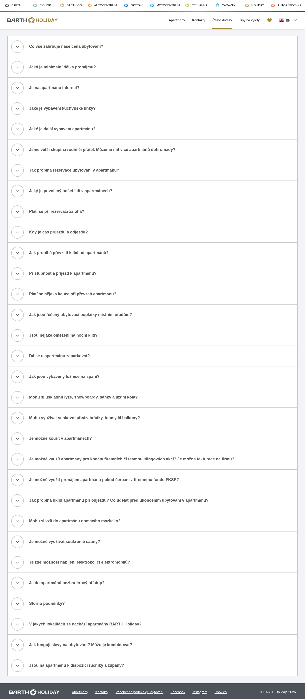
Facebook (177, 692)
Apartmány (80, 692)
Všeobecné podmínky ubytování (139, 692)
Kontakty (101, 692)
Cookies (221, 692)
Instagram (199, 692)
